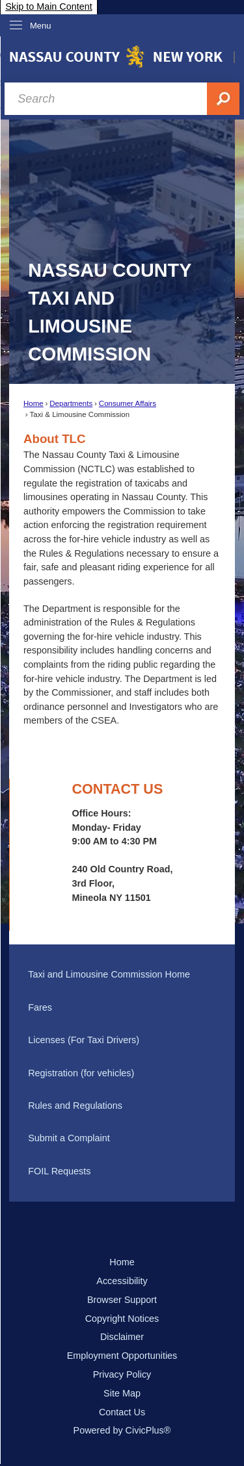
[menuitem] (121, 975)
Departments (70, 403)
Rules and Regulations (75, 1105)
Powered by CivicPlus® (122, 1430)
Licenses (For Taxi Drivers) (83, 1040)
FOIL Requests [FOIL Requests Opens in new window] (59, 1171)
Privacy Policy (122, 1374)
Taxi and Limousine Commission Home (109, 974)
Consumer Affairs (127, 403)
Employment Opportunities (122, 1355)
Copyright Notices (122, 1318)
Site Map (122, 1393)
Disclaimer (122, 1337)
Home (33, 403)
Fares (40, 1007)
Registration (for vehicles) (81, 1073)
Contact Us (122, 1412)
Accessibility (121, 1281)
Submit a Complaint (69, 1138)
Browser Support (122, 1300)
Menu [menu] (40, 26)
